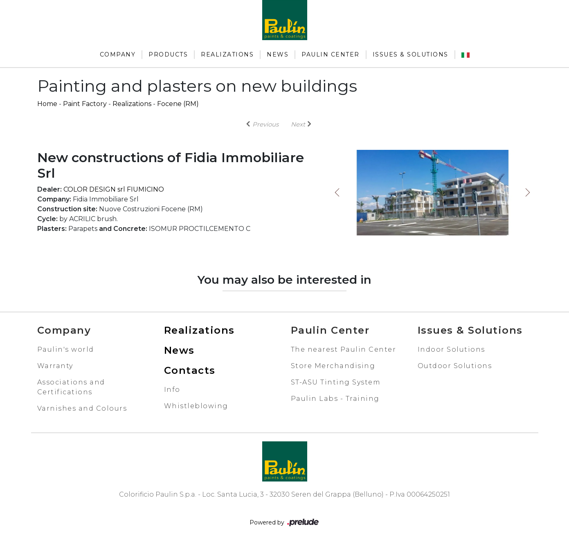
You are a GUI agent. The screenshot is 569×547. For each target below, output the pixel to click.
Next (528, 192)
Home (47, 104)
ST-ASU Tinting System (336, 382)
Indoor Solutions (451, 349)
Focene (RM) (178, 104)
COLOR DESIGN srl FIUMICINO (113, 189)
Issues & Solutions (410, 54)
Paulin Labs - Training (335, 398)
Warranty (55, 366)
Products (168, 54)
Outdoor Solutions (455, 366)
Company (118, 54)
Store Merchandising (333, 366)
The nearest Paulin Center (343, 349)
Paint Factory (85, 104)
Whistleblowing (196, 406)
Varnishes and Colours (82, 408)
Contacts (190, 370)
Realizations (227, 54)
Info (172, 389)
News (277, 54)
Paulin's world (65, 349)
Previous (337, 192)
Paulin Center (330, 54)
